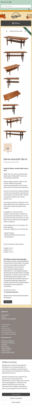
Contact (3, 317)
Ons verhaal (5, 315)
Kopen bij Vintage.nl (7, 341)
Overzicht (8, 302)
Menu (16, 23)
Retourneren (5, 346)
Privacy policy (5, 350)
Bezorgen (4, 344)
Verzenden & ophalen (8, 342)
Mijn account (6, 2)
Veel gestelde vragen (7, 352)
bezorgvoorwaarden (12, 292)
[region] (16, 377)
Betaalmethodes (6, 348)
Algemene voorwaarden (8, 318)
